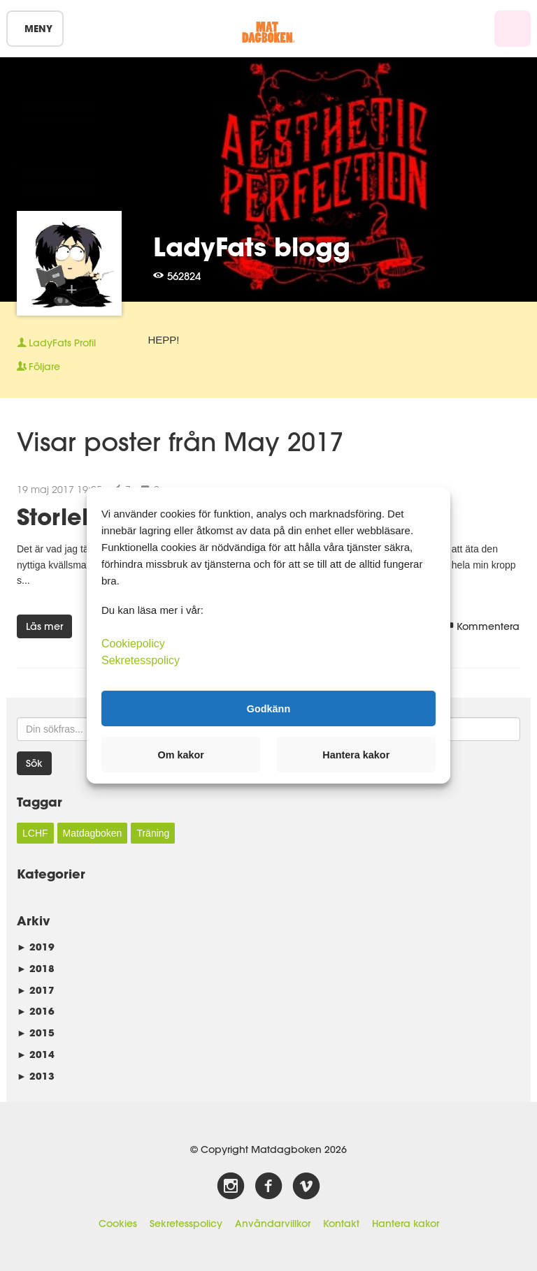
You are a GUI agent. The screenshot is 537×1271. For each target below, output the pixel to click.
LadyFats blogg (251, 246)
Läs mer (44, 626)
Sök (34, 763)
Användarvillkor (272, 1223)
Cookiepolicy (133, 643)
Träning (152, 833)
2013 (36, 1075)
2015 (36, 1032)
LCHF (35, 833)
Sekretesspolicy (186, 1223)
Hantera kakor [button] (355, 755)
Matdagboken (92, 833)
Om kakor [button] (181, 755)
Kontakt (341, 1223)
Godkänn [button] (268, 708)
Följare (38, 366)
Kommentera (482, 626)
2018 (36, 968)
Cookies (118, 1223)
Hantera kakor (405, 1223)
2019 (36, 946)
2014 (36, 1054)
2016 (36, 1010)
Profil (56, 343)
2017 (36, 990)
